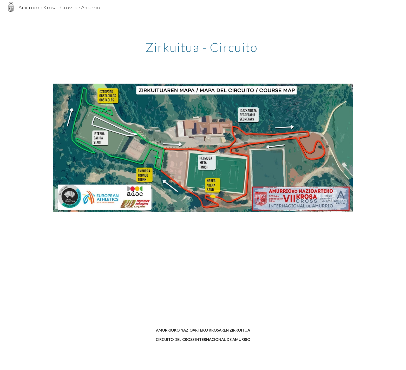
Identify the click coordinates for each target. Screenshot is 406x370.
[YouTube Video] (203, 274)
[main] (203, 46)
